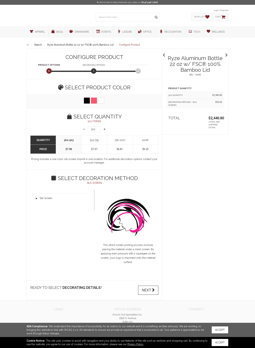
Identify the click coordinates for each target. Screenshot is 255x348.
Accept (220, 329)
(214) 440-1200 (149, 2)
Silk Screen (46, 198)
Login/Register (221, 10)
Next (148, 290)
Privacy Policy (135, 344)
